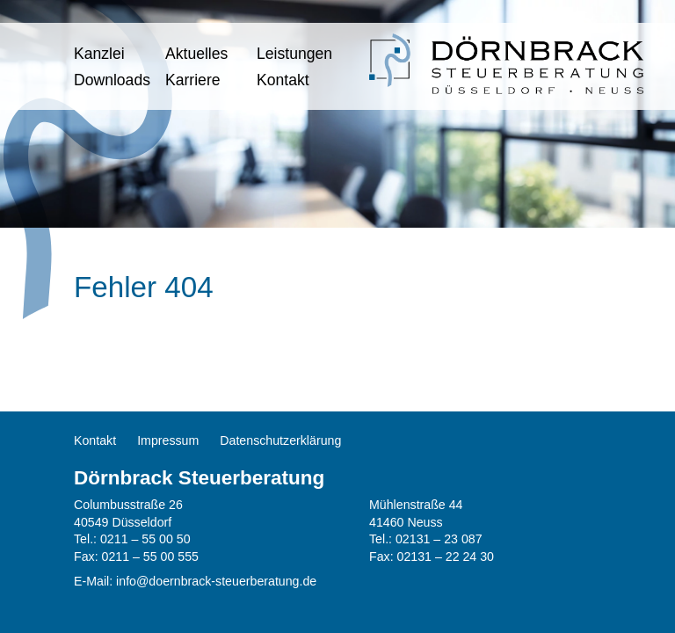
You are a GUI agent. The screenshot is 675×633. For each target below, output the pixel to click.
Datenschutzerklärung (280, 440)
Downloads (112, 80)
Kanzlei (99, 53)
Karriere (193, 80)
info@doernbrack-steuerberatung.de (216, 581)
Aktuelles (196, 53)
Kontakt (283, 80)
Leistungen (294, 53)
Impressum (168, 440)
